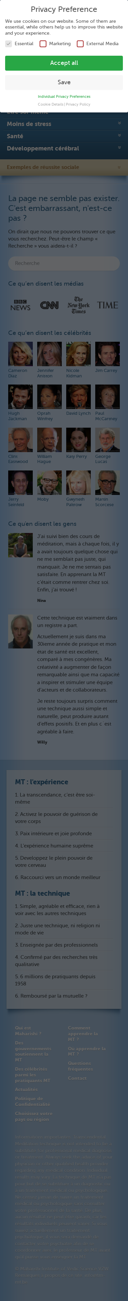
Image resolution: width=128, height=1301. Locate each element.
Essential (19, 43)
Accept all (64, 62)
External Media (97, 43)
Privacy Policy (78, 103)
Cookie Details (50, 103)
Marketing (55, 43)
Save (64, 81)
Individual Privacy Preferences (64, 95)
